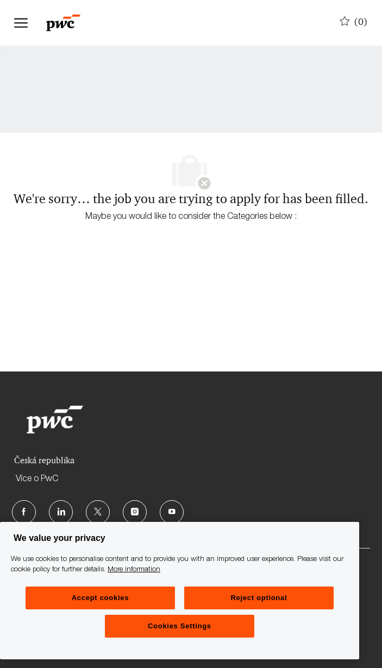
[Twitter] (98, 512)
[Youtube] (172, 512)
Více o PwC (37, 479)
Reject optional (258, 598)
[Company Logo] (68, 23)
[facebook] (24, 512)
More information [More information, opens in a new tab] (134, 570)
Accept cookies (100, 598)
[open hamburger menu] (21, 22)
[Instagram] (135, 512)
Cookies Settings (179, 626)
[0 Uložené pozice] (354, 22)
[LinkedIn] (61, 512)
